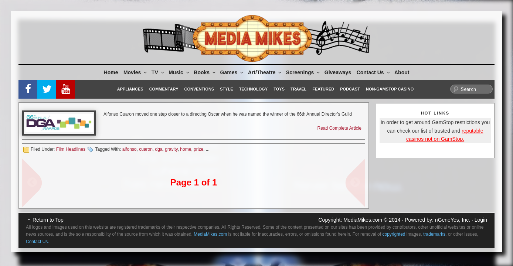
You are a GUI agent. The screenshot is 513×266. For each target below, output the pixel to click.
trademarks (434, 234)
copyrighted (393, 234)
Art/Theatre (265, 72)
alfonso (129, 149)
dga (159, 149)
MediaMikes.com (362, 220)
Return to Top (48, 220)
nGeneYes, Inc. (452, 220)
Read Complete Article (339, 128)
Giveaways (338, 72)
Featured (323, 89)
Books (205, 72)
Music (179, 72)
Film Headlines (70, 149)
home (185, 149)
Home (111, 72)
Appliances (130, 89)
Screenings (303, 72)
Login (481, 220)
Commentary (164, 89)
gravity (171, 149)
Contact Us (374, 72)
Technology (253, 89)
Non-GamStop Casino (390, 89)
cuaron (146, 149)
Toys (279, 89)
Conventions (199, 89)
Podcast (350, 89)
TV (158, 72)
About (401, 72)
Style (226, 89)
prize (198, 149)
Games (232, 72)
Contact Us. (37, 241)
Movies (135, 72)
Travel (298, 89)
